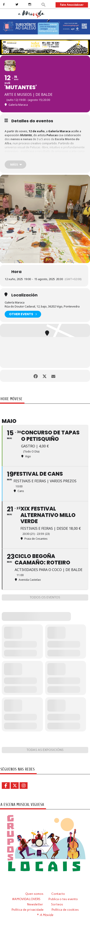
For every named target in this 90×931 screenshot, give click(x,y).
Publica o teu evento (63, 899)
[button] (43, 4)
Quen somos (34, 894)
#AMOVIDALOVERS (26, 899)
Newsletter (35, 904)
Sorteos (57, 904)
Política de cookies (65, 910)
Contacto (58, 894)
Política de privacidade (28, 910)
